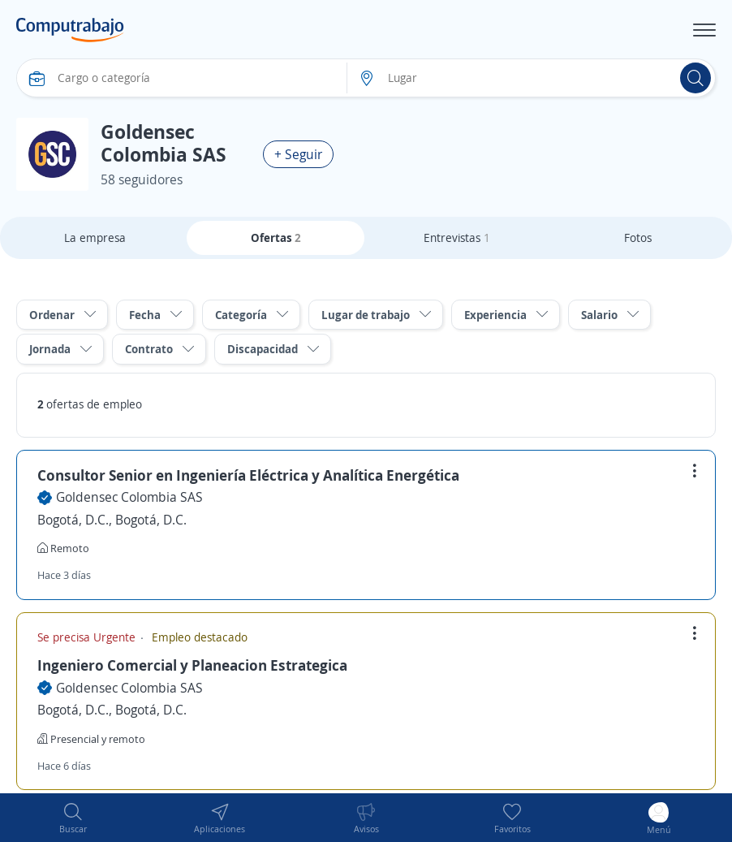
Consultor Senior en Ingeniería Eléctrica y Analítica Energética (248, 475)
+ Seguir (298, 154)
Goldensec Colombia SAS (129, 497)
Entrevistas (457, 237)
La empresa (95, 237)
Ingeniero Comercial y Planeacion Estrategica (192, 665)
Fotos (638, 237)
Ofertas (276, 237)
